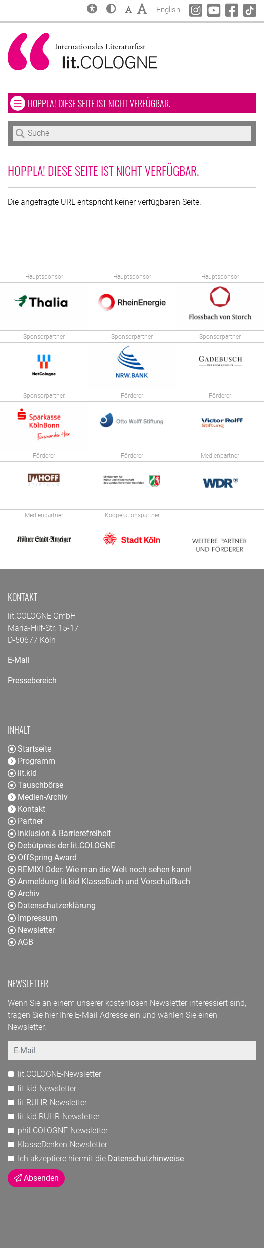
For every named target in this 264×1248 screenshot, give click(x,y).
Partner (25, 821)
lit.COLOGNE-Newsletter (59, 1074)
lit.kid (22, 773)
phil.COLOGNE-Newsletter (63, 1130)
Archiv (24, 893)
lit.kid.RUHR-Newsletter (59, 1116)
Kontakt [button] (26, 809)
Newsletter (31, 930)
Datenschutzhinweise (146, 1158)
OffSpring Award (42, 857)
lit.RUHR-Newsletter (52, 1102)
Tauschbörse (35, 785)
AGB (20, 942)
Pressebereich (32, 680)
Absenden (36, 1178)
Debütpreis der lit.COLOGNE (61, 845)
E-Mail (19, 660)
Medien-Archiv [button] (38, 797)
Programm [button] (31, 761)
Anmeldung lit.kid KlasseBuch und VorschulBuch (99, 881)
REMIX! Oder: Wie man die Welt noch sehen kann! (100, 869)
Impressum (32, 918)
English (168, 8)
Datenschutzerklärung (52, 905)
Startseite (29, 749)
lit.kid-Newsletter (47, 1088)
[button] (111, 10)
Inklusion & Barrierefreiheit (59, 833)
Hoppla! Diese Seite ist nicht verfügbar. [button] (128, 103)
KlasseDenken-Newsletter (62, 1144)
